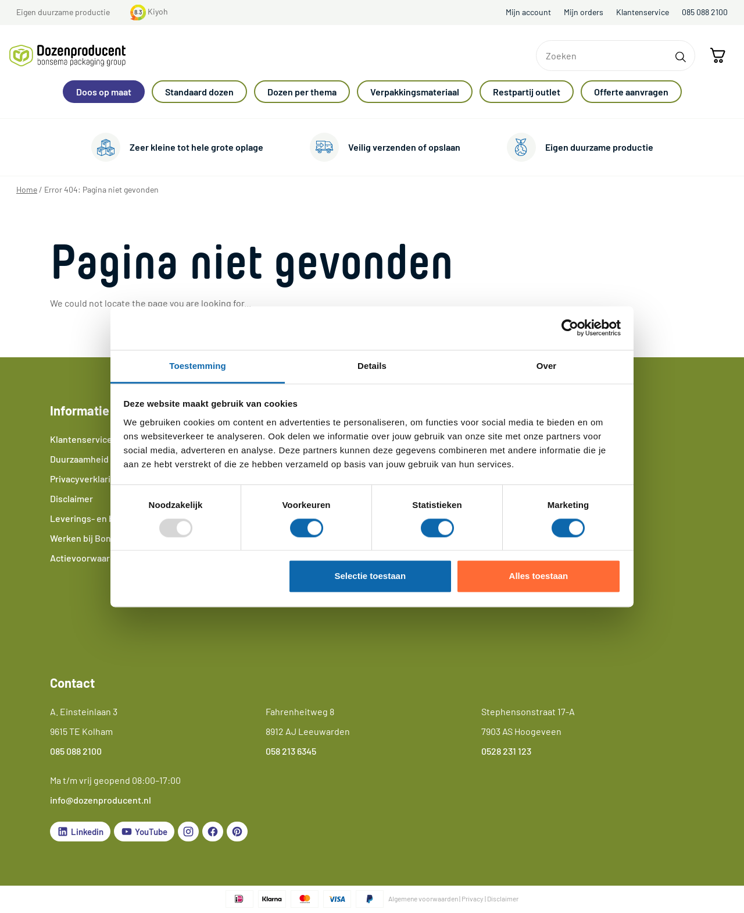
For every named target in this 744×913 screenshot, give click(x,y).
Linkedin (80, 831)
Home (26, 189)
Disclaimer (71, 498)
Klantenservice (642, 12)
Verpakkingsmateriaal (414, 91)
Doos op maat (103, 91)
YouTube (144, 831)
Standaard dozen (199, 91)
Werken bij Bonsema (91, 537)
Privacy (473, 898)
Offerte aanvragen (631, 91)
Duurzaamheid (79, 458)
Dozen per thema (302, 91)
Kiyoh (149, 11)
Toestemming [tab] (197, 366)
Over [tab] (546, 366)
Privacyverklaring (85, 478)
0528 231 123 (506, 750)
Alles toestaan (538, 576)
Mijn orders (583, 12)
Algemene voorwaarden (423, 898)
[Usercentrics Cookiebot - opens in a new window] (570, 327)
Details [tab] (372, 366)
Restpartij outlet (526, 91)
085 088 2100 (705, 12)
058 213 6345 (291, 750)
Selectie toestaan (370, 576)
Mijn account (528, 12)
